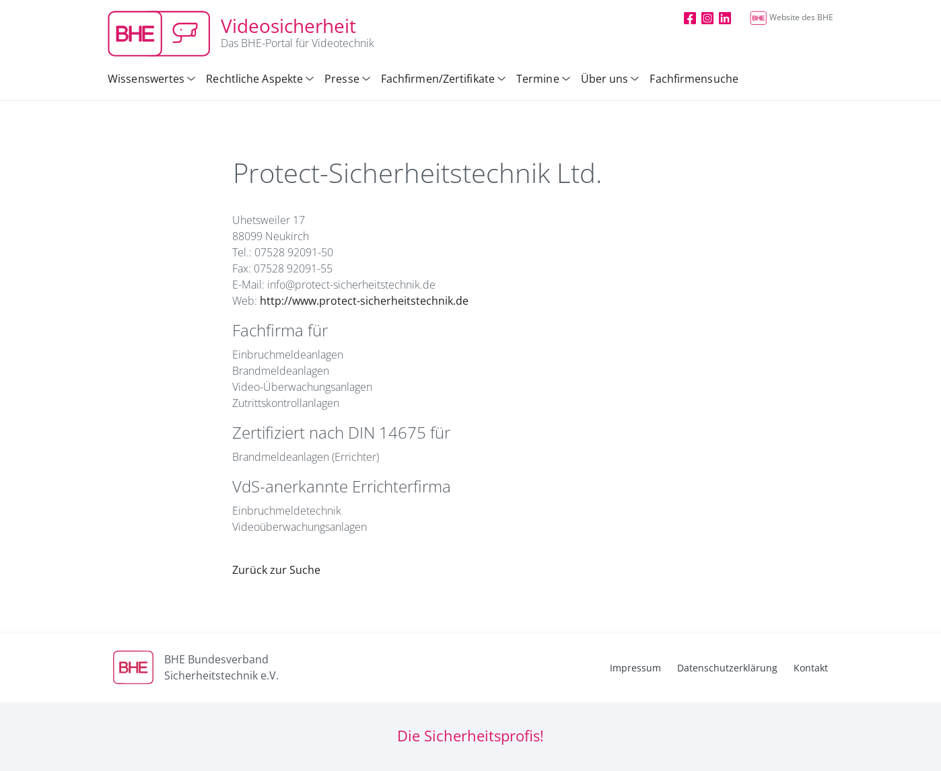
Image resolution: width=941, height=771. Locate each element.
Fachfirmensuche (694, 78)
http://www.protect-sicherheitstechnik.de (364, 300)
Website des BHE (791, 17)
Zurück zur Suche (276, 569)
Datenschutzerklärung (727, 667)
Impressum (635, 667)
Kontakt (811, 667)
